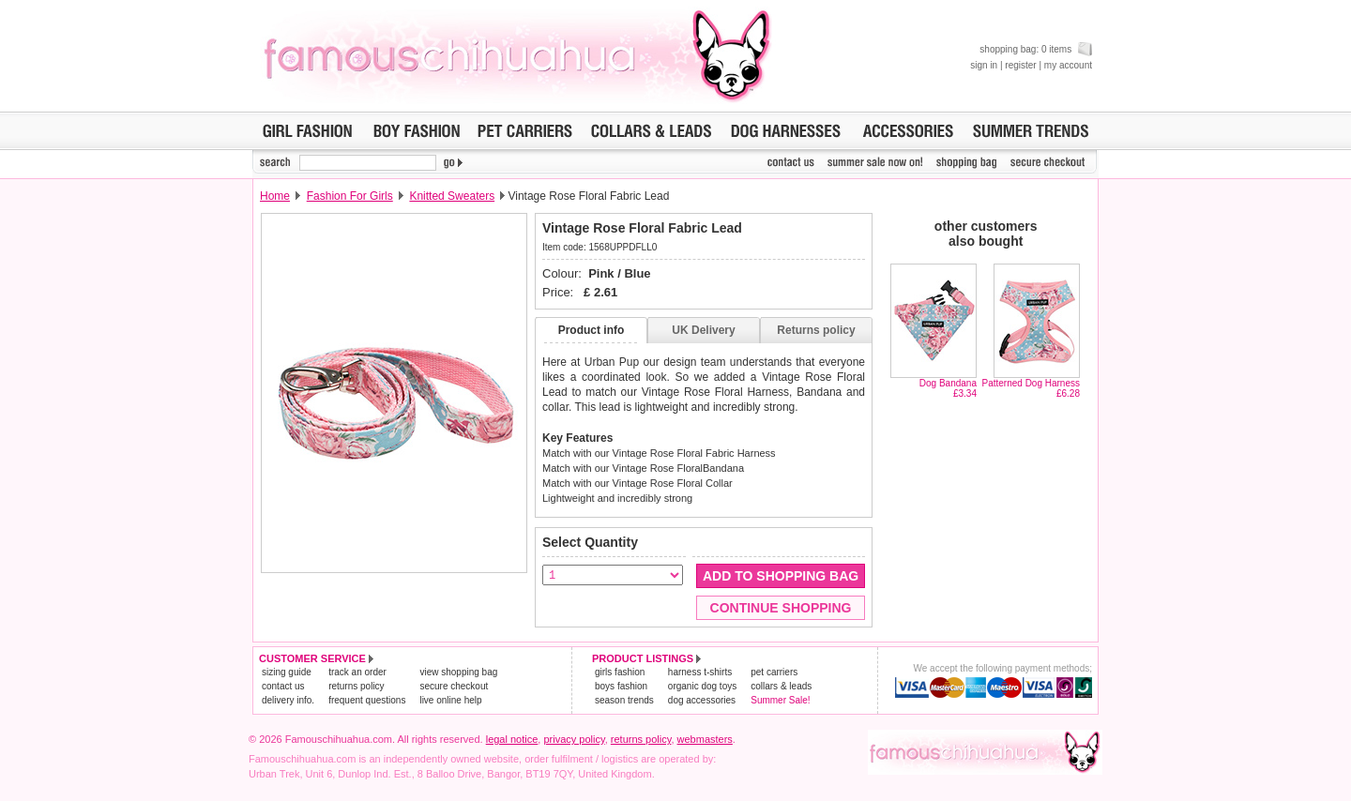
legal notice (512, 739)
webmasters (705, 739)
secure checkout (453, 686)
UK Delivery (703, 330)
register (1020, 65)
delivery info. (288, 700)
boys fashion (621, 686)
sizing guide (286, 672)
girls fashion (620, 672)
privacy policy (573, 739)
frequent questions (366, 700)
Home (275, 196)
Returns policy (816, 330)
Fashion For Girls (350, 196)
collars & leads (781, 686)
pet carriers (774, 672)
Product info (591, 330)
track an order (357, 672)
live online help (450, 700)
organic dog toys (702, 686)
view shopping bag (458, 672)
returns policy (356, 686)
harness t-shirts (700, 672)
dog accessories (702, 700)
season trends (624, 700)
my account (1068, 65)
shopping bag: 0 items (1035, 49)
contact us (283, 686)
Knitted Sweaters (451, 196)
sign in (983, 65)
